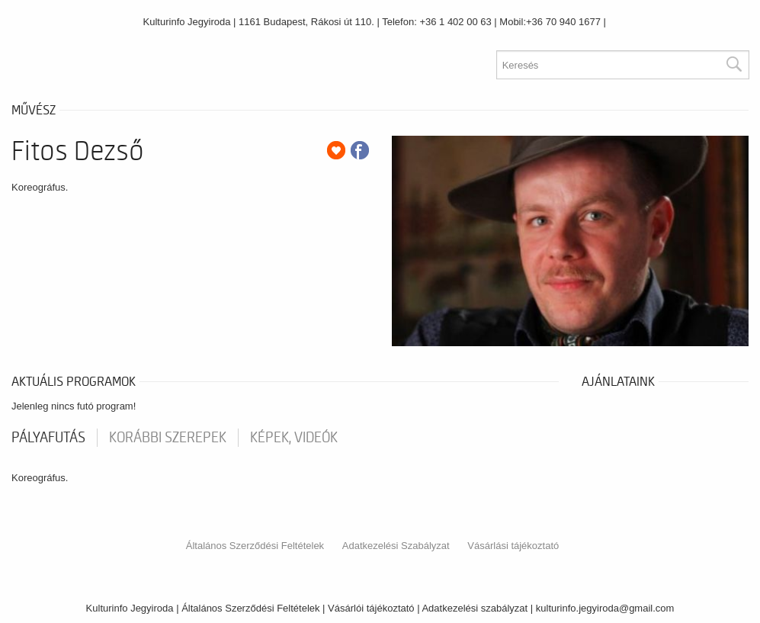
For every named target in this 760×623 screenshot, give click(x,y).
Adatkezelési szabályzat (475, 608)
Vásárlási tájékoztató (513, 545)
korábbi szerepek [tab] (167, 437)
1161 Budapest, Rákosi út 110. (306, 21)
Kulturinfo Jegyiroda (187, 21)
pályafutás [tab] (48, 437)
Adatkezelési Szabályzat (396, 545)
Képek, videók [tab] (294, 437)
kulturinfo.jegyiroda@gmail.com (605, 608)
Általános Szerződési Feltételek (255, 545)
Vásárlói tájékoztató (371, 608)
